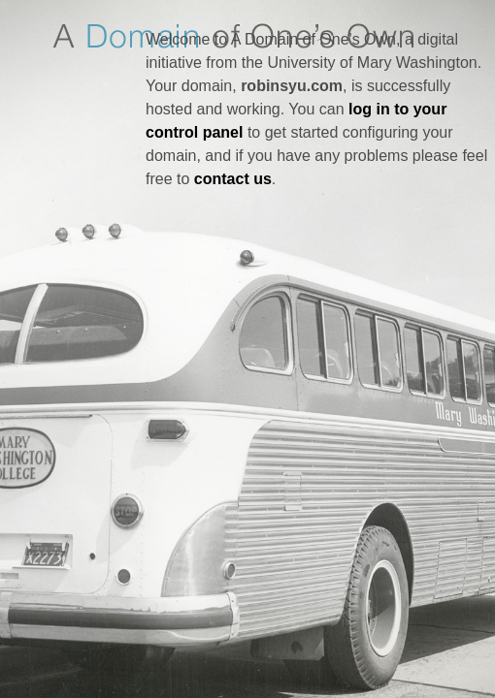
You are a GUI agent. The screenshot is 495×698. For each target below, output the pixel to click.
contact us (233, 179)
